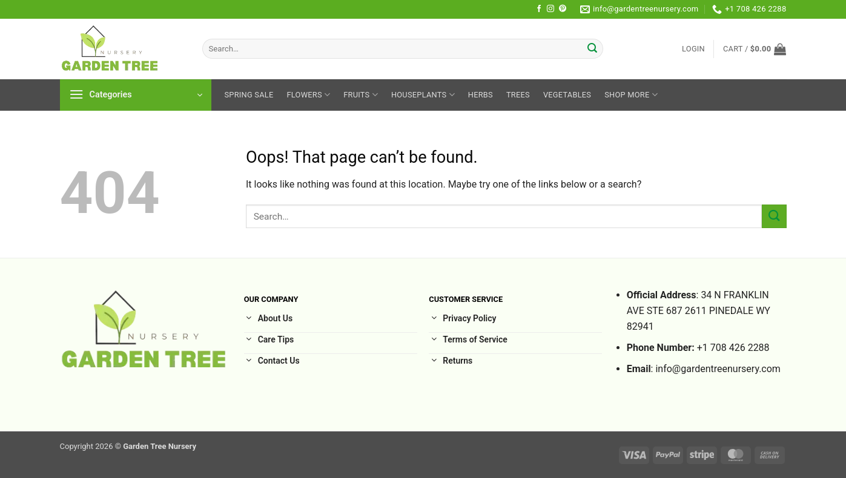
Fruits (360, 94)
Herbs (480, 94)
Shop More (631, 94)
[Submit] (592, 49)
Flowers (309, 94)
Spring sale (249, 94)
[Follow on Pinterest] (562, 9)
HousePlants (423, 94)
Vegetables (567, 94)
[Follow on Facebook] (539, 9)
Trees (518, 94)
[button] (693, 49)
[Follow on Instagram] (550, 9)
